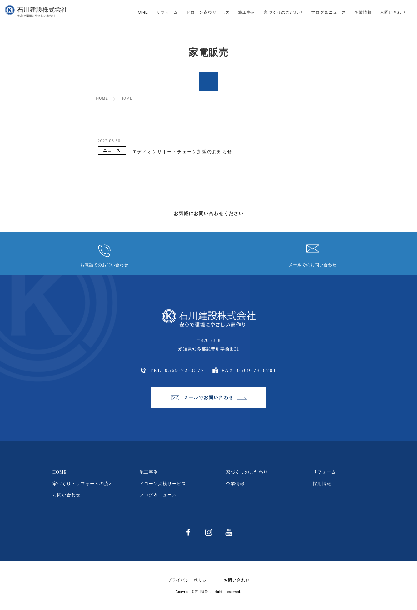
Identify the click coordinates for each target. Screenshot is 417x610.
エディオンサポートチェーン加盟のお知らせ (182, 152)
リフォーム (167, 12)
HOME (141, 12)
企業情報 (363, 12)
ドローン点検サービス (208, 12)
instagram (208, 532)
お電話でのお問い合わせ (104, 265)
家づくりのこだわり (283, 12)
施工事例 (247, 12)
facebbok (187, 532)
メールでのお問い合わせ (313, 265)
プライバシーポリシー (189, 580)
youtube (228, 532)
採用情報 (322, 483)
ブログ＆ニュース (328, 12)
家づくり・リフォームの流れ (82, 483)
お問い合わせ (393, 12)
